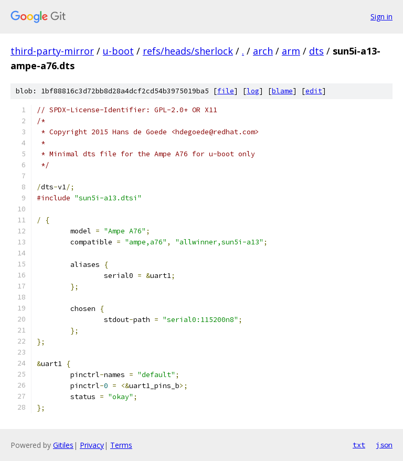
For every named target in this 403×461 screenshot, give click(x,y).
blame (282, 91)
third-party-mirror (52, 51)
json (384, 444)
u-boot (118, 51)
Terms (121, 445)
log (253, 91)
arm (291, 51)
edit (313, 91)
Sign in (381, 17)
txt (359, 444)
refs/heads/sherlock (188, 51)
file (225, 91)
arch (263, 51)
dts (316, 51)
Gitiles (63, 445)
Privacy (92, 445)
